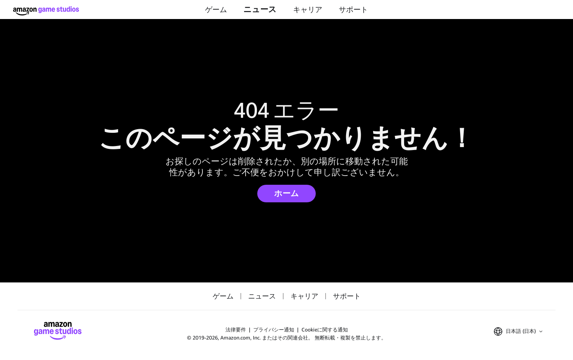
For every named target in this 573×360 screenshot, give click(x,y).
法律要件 (235, 329)
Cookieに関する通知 (324, 329)
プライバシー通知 (273, 329)
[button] (518, 331)
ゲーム (216, 9)
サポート (353, 9)
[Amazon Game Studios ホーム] (46, 10)
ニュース (260, 9)
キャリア (307, 9)
